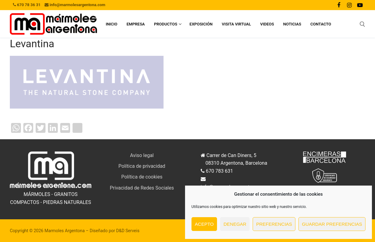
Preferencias (274, 224)
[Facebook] (339, 5)
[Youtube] (360, 5)
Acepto (204, 224)
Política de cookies (142, 177)
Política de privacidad (141, 166)
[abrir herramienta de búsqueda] (362, 24)
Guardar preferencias (332, 224)
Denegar (234, 224)
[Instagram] (349, 5)
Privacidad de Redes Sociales (142, 188)
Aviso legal (142, 155)
